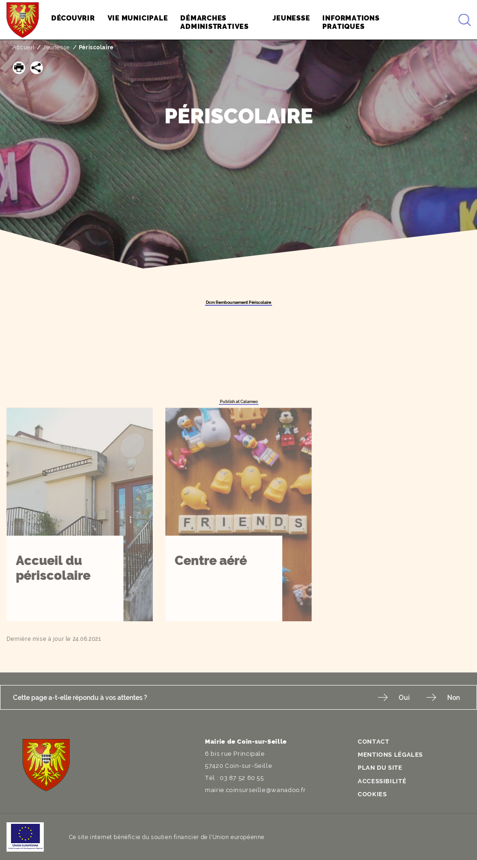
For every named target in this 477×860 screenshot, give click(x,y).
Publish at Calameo (239, 401)
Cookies (372, 794)
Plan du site (380, 767)
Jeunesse (56, 47)
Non (453, 697)
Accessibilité (382, 781)
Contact (373, 741)
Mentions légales (390, 754)
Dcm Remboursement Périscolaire (238, 302)
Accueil (23, 47)
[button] (19, 67)
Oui (404, 697)
